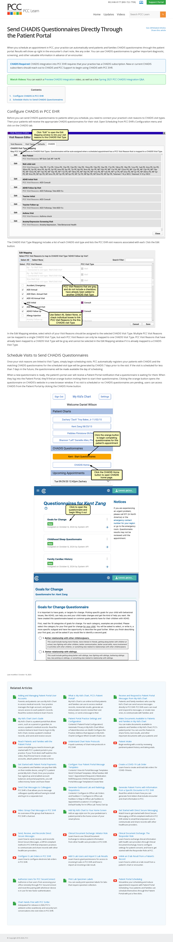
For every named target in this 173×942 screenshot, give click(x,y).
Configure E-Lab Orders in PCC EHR (34, 856)
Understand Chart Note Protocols (84, 741)
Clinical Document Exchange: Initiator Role (88, 833)
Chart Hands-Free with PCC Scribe (33, 902)
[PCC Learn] (26, 9)
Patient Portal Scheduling (130, 879)
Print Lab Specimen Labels (80, 879)
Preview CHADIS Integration (60, 79)
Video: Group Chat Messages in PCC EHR (37, 810)
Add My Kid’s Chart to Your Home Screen (87, 810)
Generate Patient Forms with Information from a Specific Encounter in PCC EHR (138, 789)
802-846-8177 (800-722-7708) (122, 2)
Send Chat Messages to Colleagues (34, 787)
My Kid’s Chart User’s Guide (30, 718)
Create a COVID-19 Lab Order (132, 764)
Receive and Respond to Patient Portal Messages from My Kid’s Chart (137, 697)
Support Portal (156, 2)
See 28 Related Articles (156, 28)
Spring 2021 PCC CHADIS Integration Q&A (121, 79)
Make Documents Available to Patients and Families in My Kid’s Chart (137, 720)
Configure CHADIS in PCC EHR (26, 95)
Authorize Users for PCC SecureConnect (36, 879)
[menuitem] (122, 2)
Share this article (158, 30)
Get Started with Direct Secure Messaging (138, 810)
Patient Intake (125, 741)
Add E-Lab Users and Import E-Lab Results (88, 856)
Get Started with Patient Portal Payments (37, 764)
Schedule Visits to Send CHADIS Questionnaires (36, 99)
